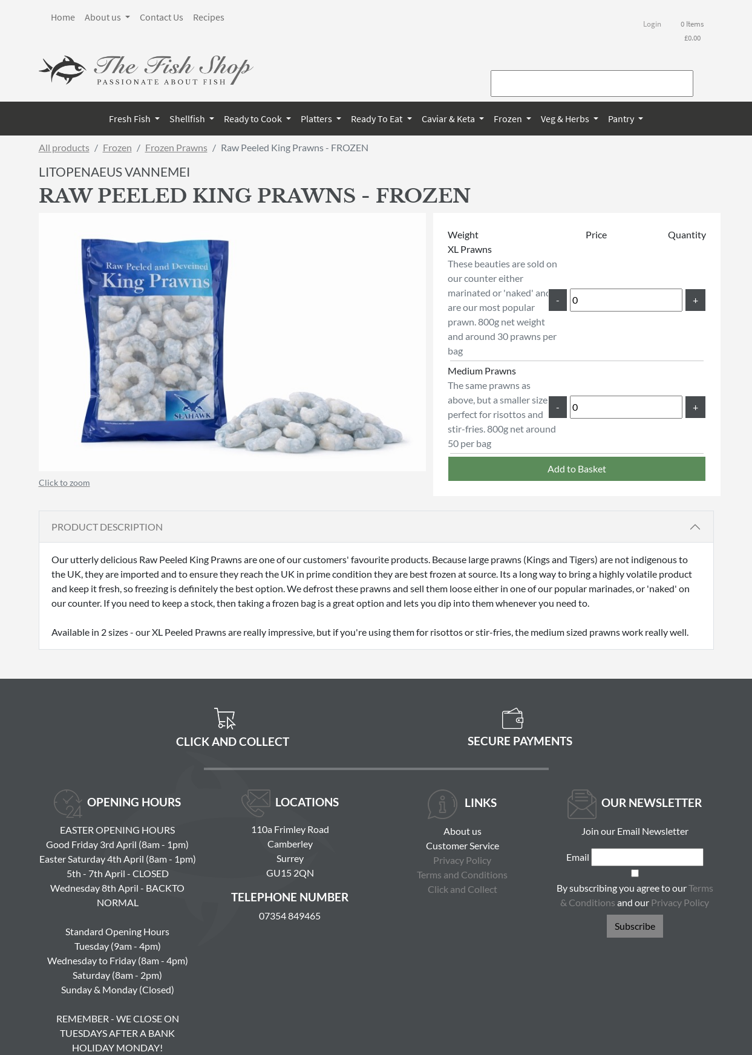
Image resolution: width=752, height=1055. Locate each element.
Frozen (509, 119)
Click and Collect (462, 889)
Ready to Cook (254, 119)
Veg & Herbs (566, 119)
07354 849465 (290, 915)
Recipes (208, 17)
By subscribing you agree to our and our (635, 895)
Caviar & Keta (449, 119)
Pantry (622, 119)
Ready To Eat (377, 119)
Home (63, 17)
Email (577, 857)
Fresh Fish (130, 119)
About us (104, 17)
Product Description (107, 526)
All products (64, 147)
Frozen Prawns (176, 147)
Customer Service (462, 845)
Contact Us (161, 17)
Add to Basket (577, 468)
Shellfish (188, 119)
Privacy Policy (462, 860)
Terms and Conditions (462, 874)
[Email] (647, 857)
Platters (317, 119)
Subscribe (635, 926)
